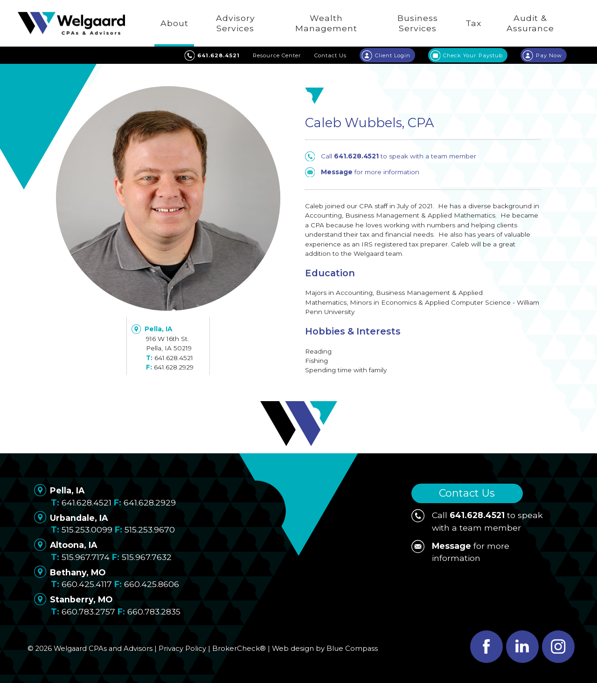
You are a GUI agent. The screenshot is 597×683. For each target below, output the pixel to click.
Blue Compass (352, 648)
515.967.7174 (86, 557)
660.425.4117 (87, 584)
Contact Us (467, 493)
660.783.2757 (88, 611)
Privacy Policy (182, 648)
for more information (362, 172)
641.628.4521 (173, 358)
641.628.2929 (174, 367)
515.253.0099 (87, 529)
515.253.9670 (150, 529)
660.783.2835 (153, 611)
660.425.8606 (151, 584)
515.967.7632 (147, 557)
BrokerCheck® (239, 648)
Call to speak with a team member (390, 156)
